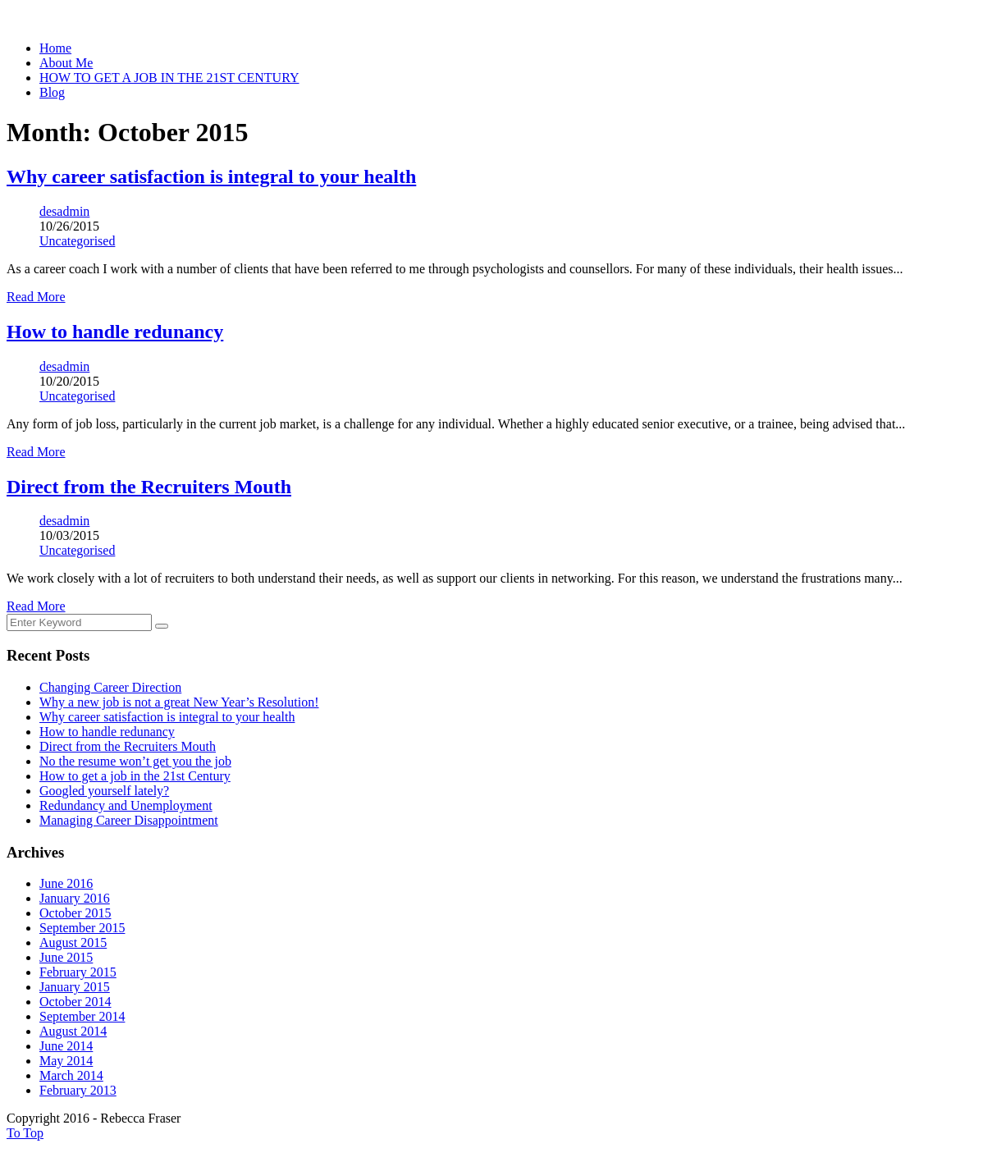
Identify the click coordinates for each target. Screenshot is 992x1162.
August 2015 (73, 942)
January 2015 (74, 987)
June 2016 (66, 883)
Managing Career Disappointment (128, 820)
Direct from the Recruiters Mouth (127, 746)
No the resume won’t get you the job (135, 761)
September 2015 (82, 928)
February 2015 (78, 972)
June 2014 (66, 1046)
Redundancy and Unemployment (126, 805)
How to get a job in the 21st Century (135, 776)
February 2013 (78, 1090)
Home (55, 48)
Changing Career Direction (110, 687)
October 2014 (75, 1002)
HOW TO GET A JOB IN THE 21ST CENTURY (169, 78)
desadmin (64, 211)
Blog (52, 92)
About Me (66, 63)
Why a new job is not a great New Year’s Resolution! (179, 702)
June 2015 (66, 957)
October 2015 (75, 913)
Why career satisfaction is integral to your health (167, 717)
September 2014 (82, 1016)
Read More (36, 297)
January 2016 (74, 898)
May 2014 (66, 1061)
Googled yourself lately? (104, 791)
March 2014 (71, 1075)
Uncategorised (77, 241)
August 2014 (73, 1031)
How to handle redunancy (107, 732)
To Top (25, 1133)
